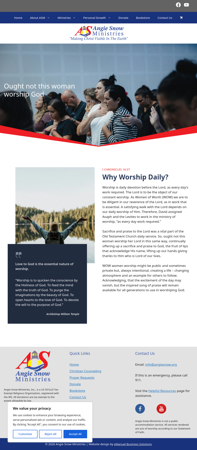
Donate (124, 18)
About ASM (42, 17)
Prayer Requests (81, 377)
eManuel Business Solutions (133, 444)
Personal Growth (99, 17)
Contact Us (165, 18)
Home (18, 18)
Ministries (68, 17)
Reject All (50, 434)
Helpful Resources (162, 391)
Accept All (75, 434)
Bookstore (143, 18)
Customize (25, 434)
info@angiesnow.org (161, 364)
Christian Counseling (85, 371)
